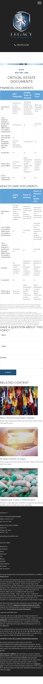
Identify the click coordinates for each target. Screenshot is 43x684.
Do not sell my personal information (19, 609)
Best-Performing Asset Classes (17, 417)
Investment (3, 549)
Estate (2, 551)
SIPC (5, 620)
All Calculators (5, 568)
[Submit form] (8, 372)
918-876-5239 (21, 45)
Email (3, 346)
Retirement (3, 546)
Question (3, 357)
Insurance (3, 554)
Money (2, 559)
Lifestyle (3, 561)
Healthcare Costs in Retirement (17, 499)
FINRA (2, 620)
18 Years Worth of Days (13, 459)
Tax (1, 556)
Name (3, 335)
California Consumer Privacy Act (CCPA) (26, 605)
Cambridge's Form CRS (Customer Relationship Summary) (19, 638)
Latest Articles (4, 564)
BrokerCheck (4, 576)
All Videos (3, 566)
